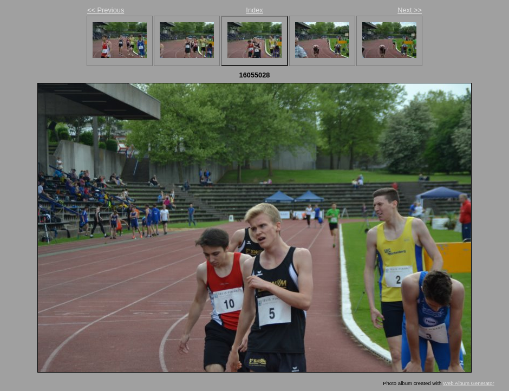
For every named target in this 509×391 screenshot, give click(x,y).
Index (254, 10)
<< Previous (105, 10)
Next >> (409, 10)
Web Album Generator (468, 383)
